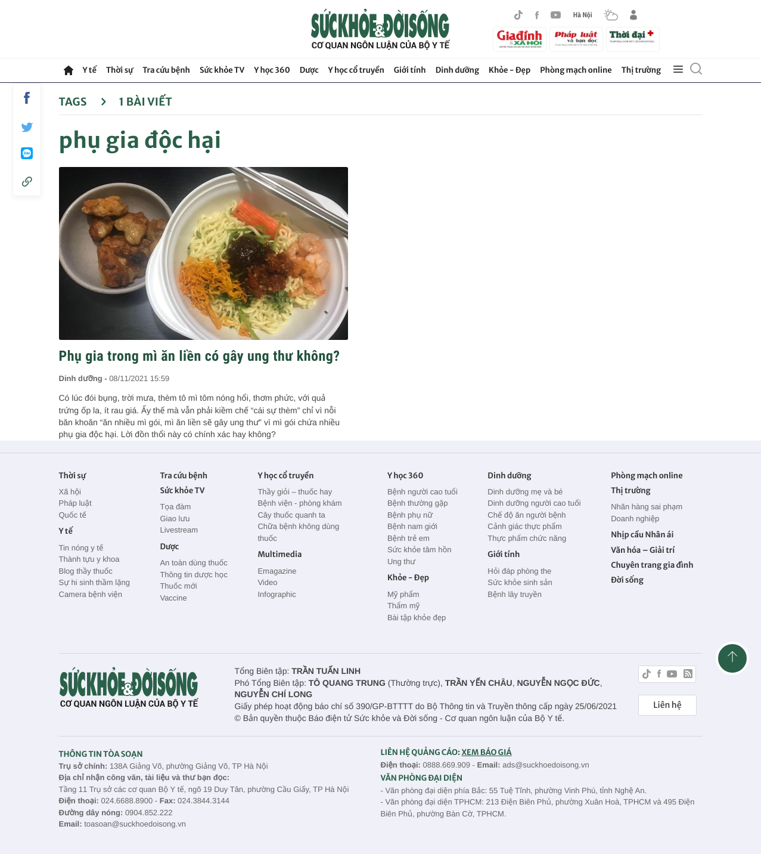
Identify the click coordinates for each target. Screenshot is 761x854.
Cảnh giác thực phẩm (524, 526)
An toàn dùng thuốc (193, 562)
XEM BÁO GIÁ (486, 752)
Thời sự (119, 70)
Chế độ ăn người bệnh (526, 514)
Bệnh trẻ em (408, 538)
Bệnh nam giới (412, 526)
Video (267, 582)
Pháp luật (75, 503)
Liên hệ (667, 705)
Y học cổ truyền (356, 70)
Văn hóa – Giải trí (643, 550)
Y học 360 (272, 70)
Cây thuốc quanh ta (291, 514)
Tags (83, 102)
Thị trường (641, 70)
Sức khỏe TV (222, 70)
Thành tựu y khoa (89, 559)
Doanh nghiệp (635, 518)
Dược (309, 70)
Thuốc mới (178, 585)
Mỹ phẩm (403, 594)
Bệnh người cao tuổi (422, 491)
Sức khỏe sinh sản (519, 582)
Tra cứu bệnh (166, 70)
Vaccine (173, 597)
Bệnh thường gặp (417, 503)
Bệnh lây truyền (514, 594)
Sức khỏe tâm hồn (419, 549)
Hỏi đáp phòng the (519, 571)
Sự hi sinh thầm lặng (94, 582)
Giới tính (410, 70)
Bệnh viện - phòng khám (299, 503)
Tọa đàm (175, 506)
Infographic (276, 594)
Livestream (179, 529)
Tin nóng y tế (81, 547)
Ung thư (401, 561)
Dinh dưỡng (457, 70)
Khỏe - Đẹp (509, 70)
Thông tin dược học (194, 574)
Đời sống (627, 579)
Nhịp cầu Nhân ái (642, 534)
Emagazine (276, 571)
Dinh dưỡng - (84, 378)
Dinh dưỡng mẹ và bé (525, 491)
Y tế (90, 70)
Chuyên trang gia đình (652, 565)
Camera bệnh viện (90, 594)
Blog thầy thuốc (86, 571)
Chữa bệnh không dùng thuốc (298, 532)
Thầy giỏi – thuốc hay (294, 491)
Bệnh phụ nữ (410, 514)
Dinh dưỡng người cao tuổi (533, 503)
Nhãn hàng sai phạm (646, 506)
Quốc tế (72, 514)
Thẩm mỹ (403, 605)
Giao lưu (175, 518)
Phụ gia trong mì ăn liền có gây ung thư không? (199, 356)
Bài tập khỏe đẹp (416, 617)
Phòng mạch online (575, 70)
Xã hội (70, 491)
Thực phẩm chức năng (526, 538)
